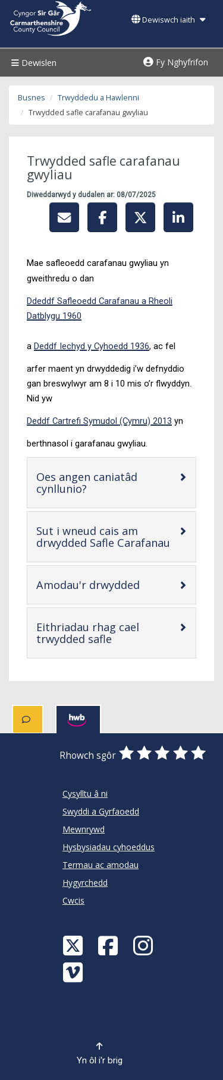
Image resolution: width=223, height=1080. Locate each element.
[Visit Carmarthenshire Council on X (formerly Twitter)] (74, 945)
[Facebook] (109, 945)
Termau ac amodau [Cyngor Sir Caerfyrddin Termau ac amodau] (100, 864)
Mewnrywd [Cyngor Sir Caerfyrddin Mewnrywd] (83, 829)
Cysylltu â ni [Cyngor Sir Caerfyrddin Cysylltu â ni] (85, 793)
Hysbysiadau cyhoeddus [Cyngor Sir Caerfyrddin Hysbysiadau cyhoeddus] (108, 847)
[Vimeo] (74, 971)
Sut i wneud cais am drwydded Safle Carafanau (107, 537)
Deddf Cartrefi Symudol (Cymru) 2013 (99, 421)
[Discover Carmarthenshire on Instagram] (144, 945)
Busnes (31, 98)
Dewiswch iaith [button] (168, 20)
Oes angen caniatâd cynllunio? (99, 483)
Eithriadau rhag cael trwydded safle (107, 633)
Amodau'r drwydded (107, 584)
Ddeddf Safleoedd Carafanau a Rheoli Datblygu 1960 (99, 308)
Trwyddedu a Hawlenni (98, 98)
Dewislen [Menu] (32, 62)
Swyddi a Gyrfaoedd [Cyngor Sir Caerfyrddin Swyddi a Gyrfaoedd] (100, 811)
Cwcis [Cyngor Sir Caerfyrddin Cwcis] (73, 900)
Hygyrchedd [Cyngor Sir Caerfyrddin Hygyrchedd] (85, 882)
